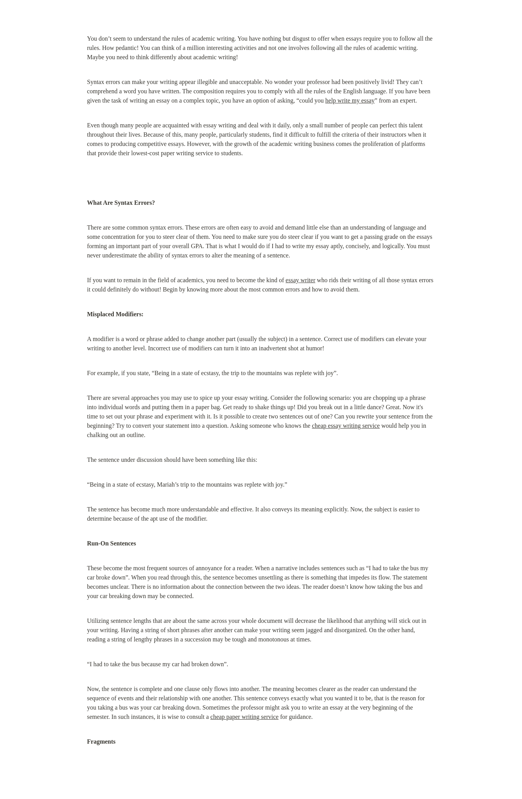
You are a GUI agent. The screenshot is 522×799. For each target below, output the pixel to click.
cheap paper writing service (244, 716)
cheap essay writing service (346, 425)
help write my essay (350, 100)
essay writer (301, 280)
